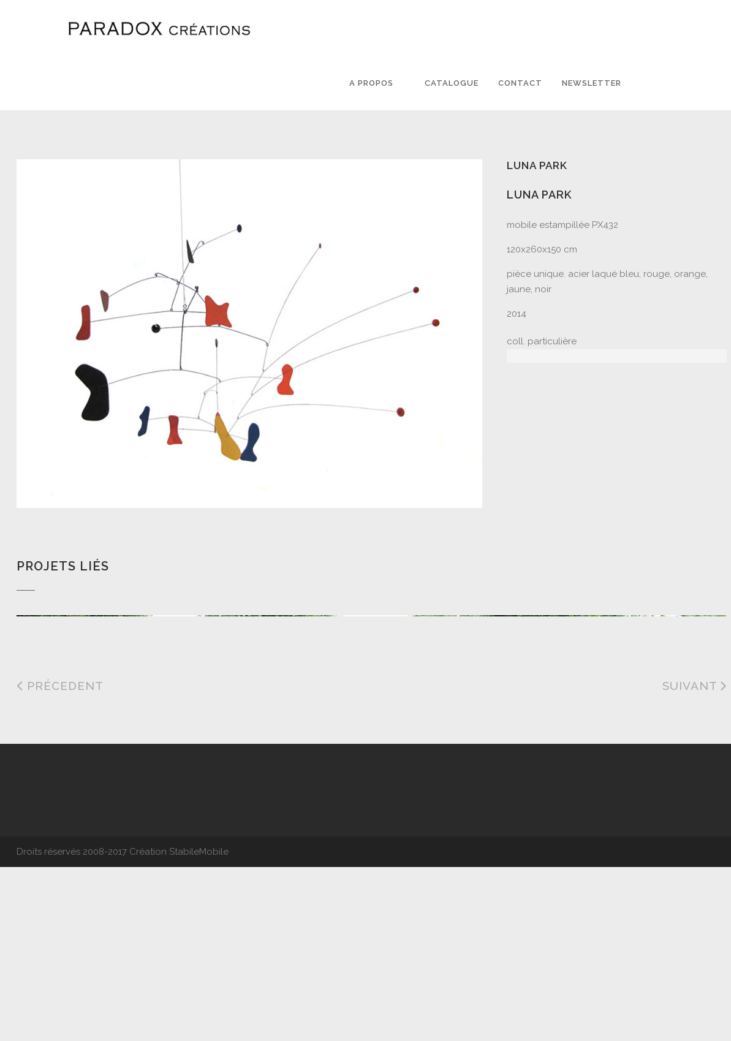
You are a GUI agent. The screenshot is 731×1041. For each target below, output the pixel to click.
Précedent (60, 862)
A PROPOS (371, 83)
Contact (520, 83)
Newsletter (591, 83)
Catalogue (452, 83)
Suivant (694, 862)
